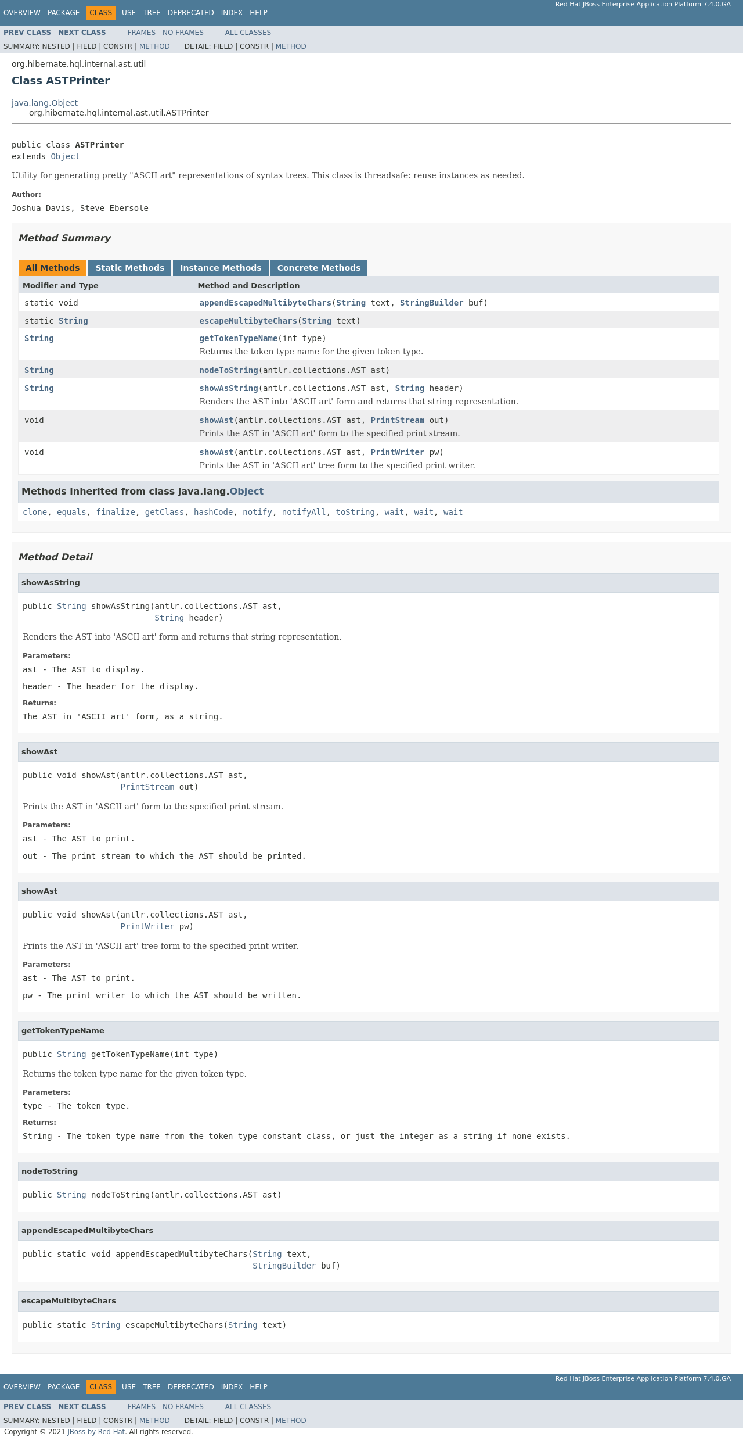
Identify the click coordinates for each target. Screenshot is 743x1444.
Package (64, 13)
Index (232, 13)
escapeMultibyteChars (249, 320)
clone (35, 512)
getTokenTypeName (239, 338)
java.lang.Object (45, 103)
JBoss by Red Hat (96, 1432)
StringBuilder (432, 302)
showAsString (229, 388)
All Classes (248, 32)
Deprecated (191, 13)
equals (71, 512)
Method (154, 46)
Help (259, 13)
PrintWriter (398, 452)
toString (355, 512)
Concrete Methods (319, 268)
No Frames (183, 32)
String (351, 302)
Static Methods (129, 268)
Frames (142, 32)
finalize (115, 512)
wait (395, 512)
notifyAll (304, 512)
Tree (152, 13)
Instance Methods (220, 268)
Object (65, 156)
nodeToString (229, 370)
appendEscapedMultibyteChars (266, 302)
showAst (217, 420)
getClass (164, 512)
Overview (22, 13)
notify (257, 512)
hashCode (213, 512)
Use (129, 13)
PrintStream (398, 420)
